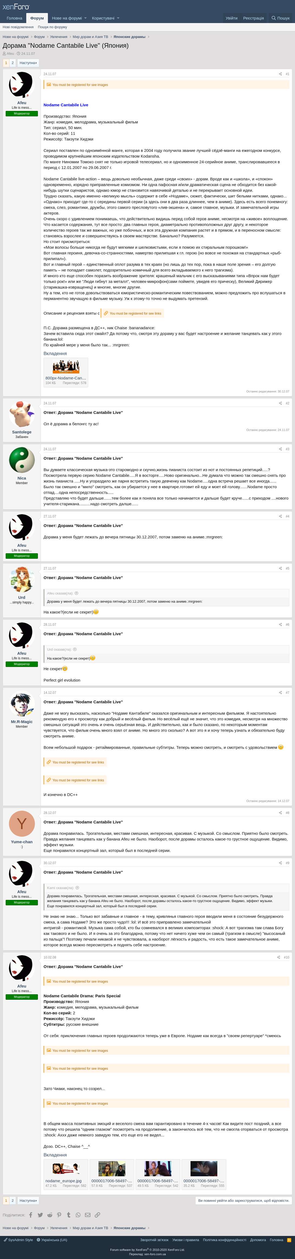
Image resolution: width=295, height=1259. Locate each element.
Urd (21, 597)
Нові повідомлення (18, 27)
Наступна (27, 63)
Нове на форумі (67, 18)
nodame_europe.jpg (63, 1180)
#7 (287, 693)
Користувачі (103, 18)
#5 (287, 568)
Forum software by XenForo (147, 1249)
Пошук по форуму (52, 27)
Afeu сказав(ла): (60, 593)
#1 (287, 74)
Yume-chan (21, 841)
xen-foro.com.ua (155, 1254)
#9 (287, 863)
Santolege (22, 432)
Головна (14, 18)
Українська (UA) (52, 1240)
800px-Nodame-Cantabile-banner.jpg (78, 378)
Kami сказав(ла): (60, 888)
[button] (85, 18)
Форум (37, 18)
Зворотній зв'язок (154, 1240)
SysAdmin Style (18, 1240)
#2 (287, 403)
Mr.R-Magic (21, 721)
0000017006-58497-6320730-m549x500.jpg (223, 1180)
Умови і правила (185, 1240)
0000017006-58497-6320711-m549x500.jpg (177, 1180)
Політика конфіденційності (224, 1240)
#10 (286, 957)
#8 (287, 813)
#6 (287, 625)
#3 (287, 449)
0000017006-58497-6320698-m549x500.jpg (131, 1180)
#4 (287, 516)
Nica (22, 478)
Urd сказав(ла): (59, 649)
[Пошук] (280, 18)
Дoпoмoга (258, 1240)
